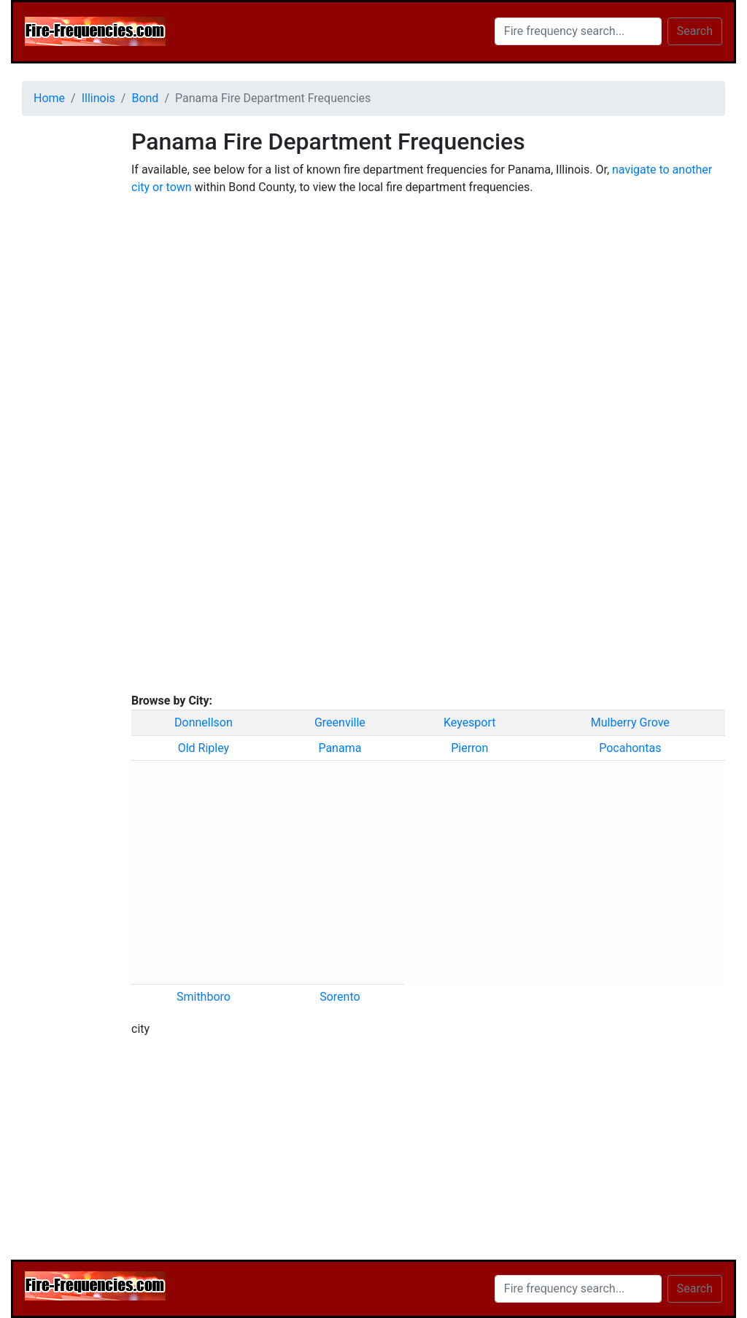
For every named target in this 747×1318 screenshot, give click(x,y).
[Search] (578, 31)
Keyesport (470, 722)
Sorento (340, 997)
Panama (339, 748)
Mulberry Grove (630, 722)
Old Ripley (203, 748)
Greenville (339, 722)
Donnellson (203, 722)
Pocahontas (630, 748)
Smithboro (204, 997)
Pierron (469, 748)
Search (695, 31)
